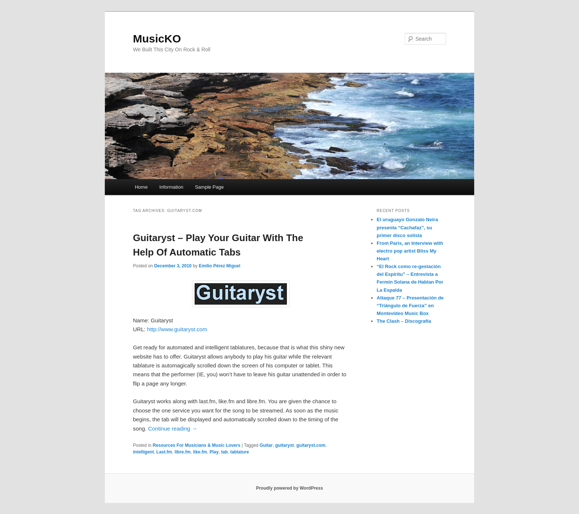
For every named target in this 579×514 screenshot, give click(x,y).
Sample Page (209, 187)
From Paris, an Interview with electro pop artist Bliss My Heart (410, 250)
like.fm (200, 452)
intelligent (143, 452)
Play (214, 452)
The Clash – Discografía (404, 321)
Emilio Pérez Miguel (219, 265)
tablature (239, 452)
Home (141, 187)
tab (224, 452)
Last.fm (164, 452)
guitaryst (284, 445)
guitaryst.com (310, 445)
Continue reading (172, 428)
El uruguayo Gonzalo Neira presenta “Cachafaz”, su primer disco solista (407, 227)
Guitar (266, 445)
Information (171, 187)
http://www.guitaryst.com (177, 329)
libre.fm (183, 452)
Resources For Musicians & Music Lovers (196, 445)
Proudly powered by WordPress (289, 488)
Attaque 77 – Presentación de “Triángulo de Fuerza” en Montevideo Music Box (410, 305)
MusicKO (157, 38)
